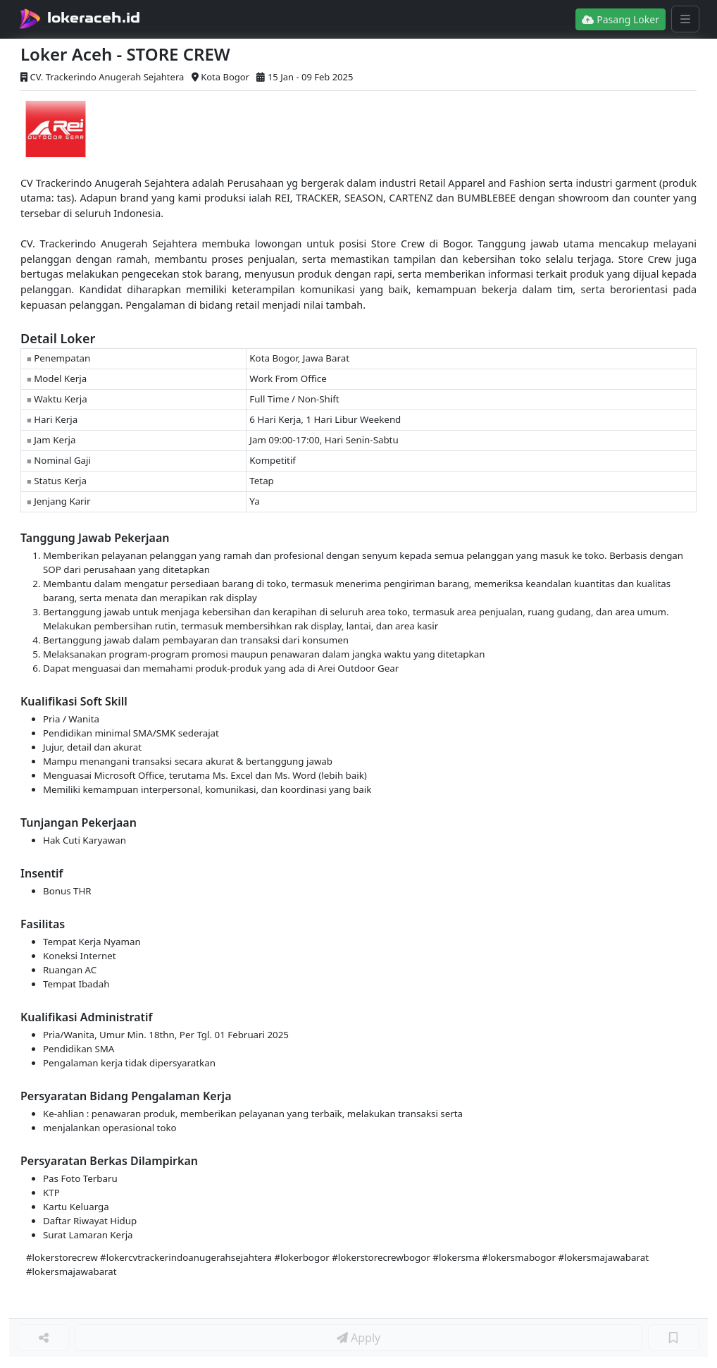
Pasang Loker (620, 19)
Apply (358, 1337)
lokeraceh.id (93, 17)
